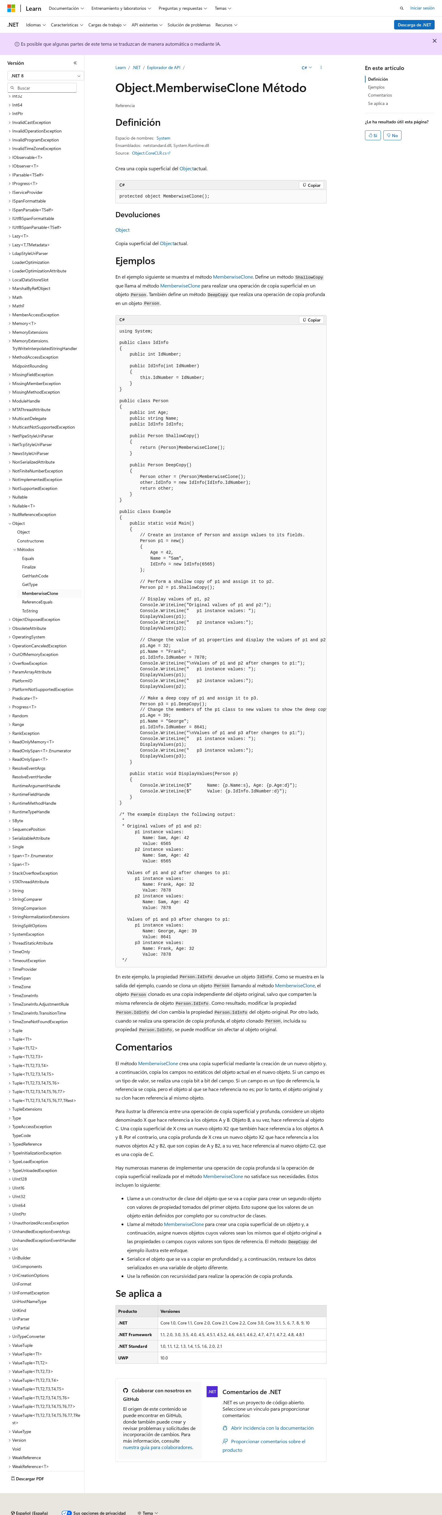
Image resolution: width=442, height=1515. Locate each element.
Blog (137, 1511)
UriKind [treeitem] (19, 1293)
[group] (221, 646)
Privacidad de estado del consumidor (245, 1511)
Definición (378, 79)
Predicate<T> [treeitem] (25, 681)
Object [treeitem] (23, 515)
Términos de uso (307, 1511)
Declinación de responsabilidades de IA (43, 1511)
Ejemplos (376, 87)
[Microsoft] (11, 8)
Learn (120, 67)
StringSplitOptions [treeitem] (29, 909)
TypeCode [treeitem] (21, 1118)
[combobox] (45, 76)
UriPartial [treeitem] (20, 1311)
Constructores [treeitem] (30, 524)
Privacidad (189, 1511)
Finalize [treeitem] (29, 550)
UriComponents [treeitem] (27, 1249)
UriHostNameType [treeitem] (29, 1284)
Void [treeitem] (16, 1432)
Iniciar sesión (422, 8)
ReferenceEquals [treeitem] (37, 585)
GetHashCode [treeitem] (35, 559)
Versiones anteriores (107, 1511)
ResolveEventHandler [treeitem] (32, 760)
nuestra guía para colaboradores (157, 1447)
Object (187, 168)
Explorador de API (163, 67)
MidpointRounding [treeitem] (30, 349)
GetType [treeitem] (29, 567)
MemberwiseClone (233, 276)
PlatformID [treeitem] (22, 664)
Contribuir (162, 1511)
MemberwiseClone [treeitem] (40, 576)
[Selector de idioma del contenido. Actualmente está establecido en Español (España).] (29, 1496)
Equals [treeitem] (28, 541)
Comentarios (380, 95)
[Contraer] (75, 62)
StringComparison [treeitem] (29, 891)
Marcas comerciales (348, 1511)
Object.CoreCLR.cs (149, 153)
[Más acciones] (321, 68)
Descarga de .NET (414, 25)
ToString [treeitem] (30, 594)
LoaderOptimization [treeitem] (30, 245)
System (163, 138)
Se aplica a (378, 103)
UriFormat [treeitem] (21, 1267)
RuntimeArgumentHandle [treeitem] (36, 769)
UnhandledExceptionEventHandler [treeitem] (44, 1223)
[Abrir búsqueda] (402, 8)
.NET (136, 67)
